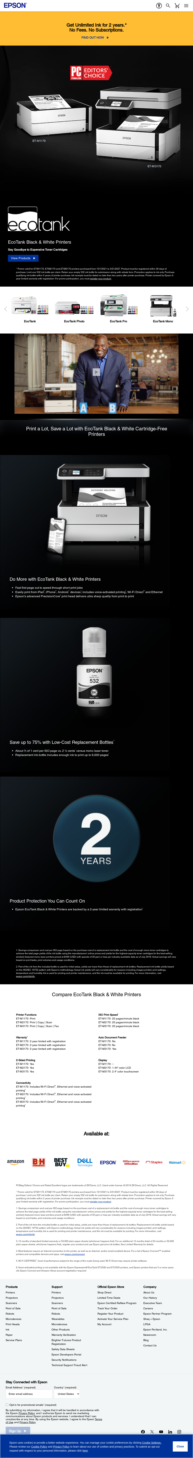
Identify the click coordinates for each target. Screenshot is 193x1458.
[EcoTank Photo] (74, 308)
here (85, 1450)
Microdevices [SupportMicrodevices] (59, 1324)
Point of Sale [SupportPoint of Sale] (59, 1308)
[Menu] (186, 6)
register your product (100, 278)
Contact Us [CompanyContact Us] (150, 1345)
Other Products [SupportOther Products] (61, 1329)
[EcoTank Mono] (163, 308)
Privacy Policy (27, 1413)
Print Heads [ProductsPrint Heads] (13, 1324)
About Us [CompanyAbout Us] (148, 1292)
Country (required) (65, 1387)
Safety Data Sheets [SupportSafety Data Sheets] (63, 1349)
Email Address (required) (21, 1387)
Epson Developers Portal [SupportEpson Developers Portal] (66, 1354)
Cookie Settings (151, 1442)
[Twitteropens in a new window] (152, 1431)
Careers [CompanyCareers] (148, 1308)
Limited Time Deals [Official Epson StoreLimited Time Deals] (108, 1297)
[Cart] (177, 6)
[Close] (96, 372)
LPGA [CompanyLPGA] (146, 1324)
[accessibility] (159, 6)
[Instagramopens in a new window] (179, 1431)
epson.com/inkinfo (25, 976)
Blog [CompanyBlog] (146, 1340)
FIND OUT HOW (92, 37)
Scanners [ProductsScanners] (11, 1303)
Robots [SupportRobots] (56, 1313)
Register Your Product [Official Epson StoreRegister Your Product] (110, 1313)
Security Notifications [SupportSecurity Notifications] (64, 1359)
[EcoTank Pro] (118, 308)
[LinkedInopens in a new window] (170, 1431)
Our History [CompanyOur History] (150, 1297)
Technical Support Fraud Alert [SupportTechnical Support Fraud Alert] (69, 1365)
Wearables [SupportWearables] (58, 1318)
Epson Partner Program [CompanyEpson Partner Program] (157, 1313)
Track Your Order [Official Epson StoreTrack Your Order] (107, 1308)
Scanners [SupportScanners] (57, 1303)
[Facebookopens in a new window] (143, 1431)
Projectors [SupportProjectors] (58, 1297)
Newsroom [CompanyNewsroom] (149, 1334)
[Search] (168, 6)
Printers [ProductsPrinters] (10, 1292)
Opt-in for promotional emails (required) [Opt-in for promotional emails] (32, 1404)
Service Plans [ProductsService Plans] (14, 1340)
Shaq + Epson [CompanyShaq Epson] (151, 1318)
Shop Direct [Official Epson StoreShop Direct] (104, 1292)
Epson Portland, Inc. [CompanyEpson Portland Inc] (155, 1329)
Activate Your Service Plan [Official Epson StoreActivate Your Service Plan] (112, 1318)
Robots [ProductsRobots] (10, 1313)
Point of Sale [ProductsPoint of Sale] (13, 1308)
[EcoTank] (29, 308)
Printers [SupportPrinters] (56, 1292)
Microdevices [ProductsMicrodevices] (13, 1318)
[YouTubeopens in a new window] (161, 1431)
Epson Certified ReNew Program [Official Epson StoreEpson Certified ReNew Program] (117, 1303)
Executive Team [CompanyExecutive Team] (152, 1303)
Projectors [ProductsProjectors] (12, 1297)
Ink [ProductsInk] (7, 1329)
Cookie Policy (39, 1446)
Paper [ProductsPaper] (9, 1334)
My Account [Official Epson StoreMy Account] (104, 1324)
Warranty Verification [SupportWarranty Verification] (64, 1334)
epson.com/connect (75, 1254)
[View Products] (23, 258)
